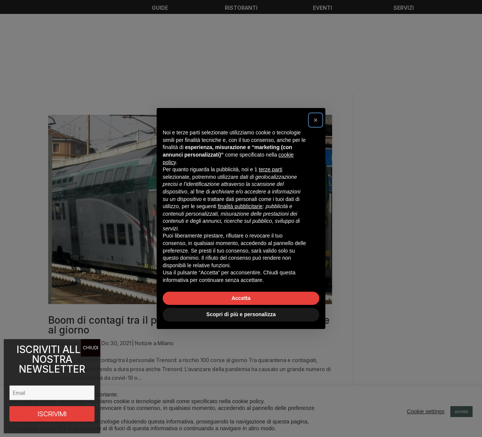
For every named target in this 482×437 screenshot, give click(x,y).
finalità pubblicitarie (240, 206)
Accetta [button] (241, 298)
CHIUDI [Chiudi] (90, 347)
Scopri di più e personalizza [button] (241, 314)
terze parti (270, 169)
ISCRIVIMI (52, 414)
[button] (316, 120)
